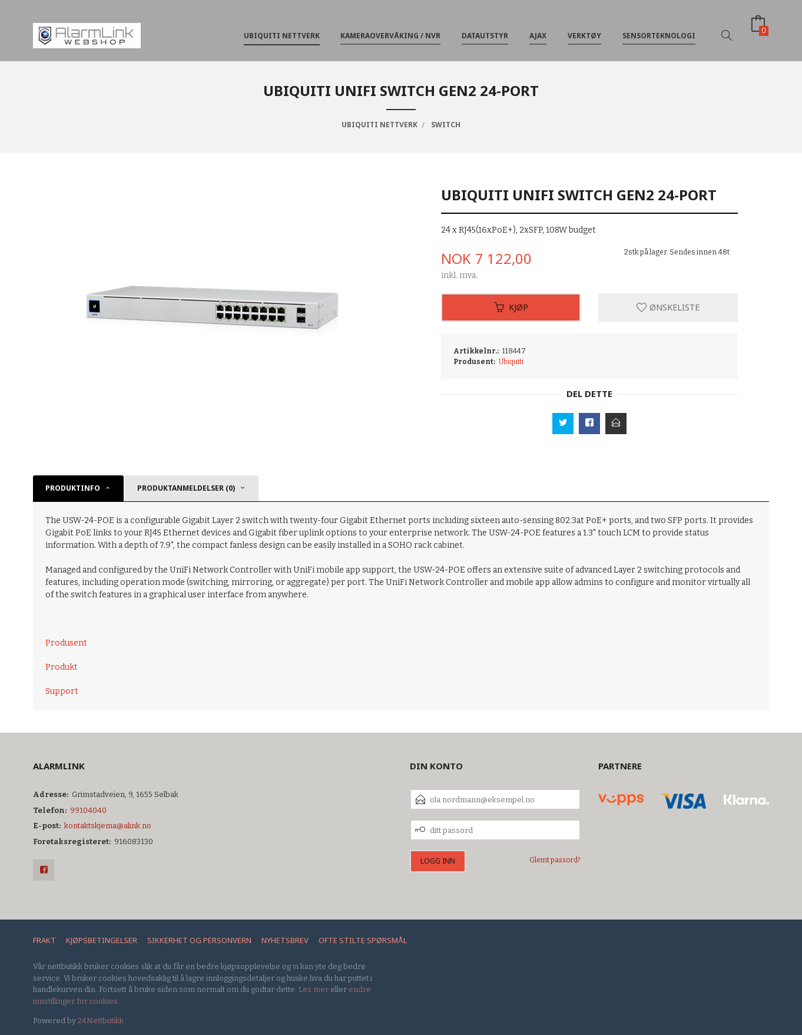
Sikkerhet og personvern (199, 940)
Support (61, 691)
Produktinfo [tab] (72, 488)
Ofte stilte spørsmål (363, 940)
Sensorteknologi (658, 29)
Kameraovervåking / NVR (390, 29)
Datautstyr (485, 29)
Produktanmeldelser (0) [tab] (186, 488)
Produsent (66, 643)
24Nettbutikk (101, 1020)
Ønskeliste (668, 307)
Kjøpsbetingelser (101, 940)
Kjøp (511, 307)
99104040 (88, 810)
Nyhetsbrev (285, 940)
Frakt (44, 940)
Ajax (537, 29)
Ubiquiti (511, 362)
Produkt (61, 667)
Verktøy (584, 29)
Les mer (314, 989)
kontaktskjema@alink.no (107, 825)
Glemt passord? (555, 860)
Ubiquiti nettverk (282, 29)
